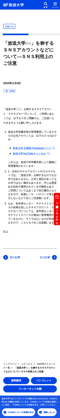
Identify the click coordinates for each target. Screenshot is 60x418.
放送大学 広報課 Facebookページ (34, 148)
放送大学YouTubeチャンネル (31, 153)
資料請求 (16, 380)
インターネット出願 (30, 388)
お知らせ (9, 26)
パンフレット (44, 380)
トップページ (10, 364)
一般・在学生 (9, 91)
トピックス (26, 364)
